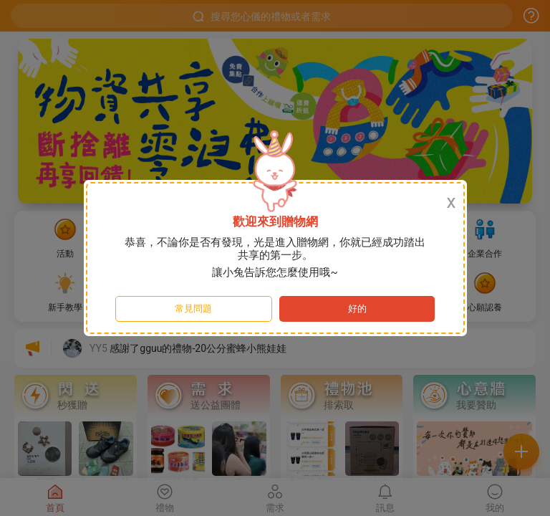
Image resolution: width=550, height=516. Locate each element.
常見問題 (193, 308)
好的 (357, 308)
